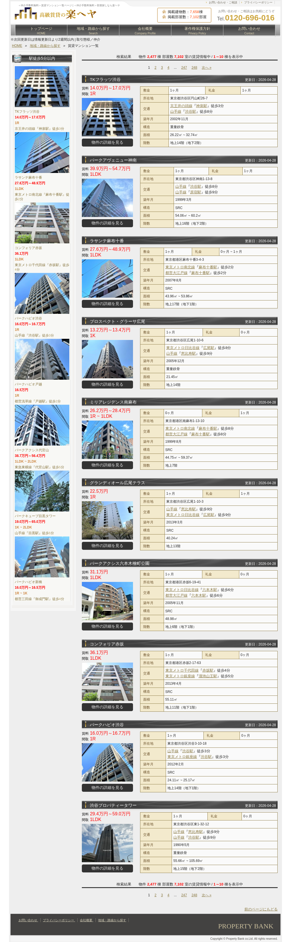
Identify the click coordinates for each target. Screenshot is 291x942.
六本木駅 (209, 590)
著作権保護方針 (197, 30)
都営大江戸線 (176, 273)
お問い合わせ (249, 30)
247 (184, 68)
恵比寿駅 (188, 353)
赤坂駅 (207, 670)
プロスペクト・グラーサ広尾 (117, 321)
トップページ (41, 30)
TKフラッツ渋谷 (105, 79)
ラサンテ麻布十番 (107, 240)
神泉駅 (201, 106)
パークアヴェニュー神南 (113, 160)
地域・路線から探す (93, 30)
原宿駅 (195, 192)
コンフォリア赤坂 (107, 644)
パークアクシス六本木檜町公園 (119, 563)
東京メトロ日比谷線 (182, 348)
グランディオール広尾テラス (117, 482)
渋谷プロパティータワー (113, 805)
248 (194, 68)
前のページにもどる (261, 909)
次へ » (206, 68)
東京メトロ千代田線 (182, 670)
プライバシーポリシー (258, 2)
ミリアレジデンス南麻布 (113, 402)
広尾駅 (208, 348)
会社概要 (145, 30)
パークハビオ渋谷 (107, 724)
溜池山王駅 (208, 676)
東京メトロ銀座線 (180, 676)
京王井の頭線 (181, 106)
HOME (17, 46)
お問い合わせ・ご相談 (223, 2)
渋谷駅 (190, 111)
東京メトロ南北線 (180, 267)
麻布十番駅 (208, 267)
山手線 (175, 111)
